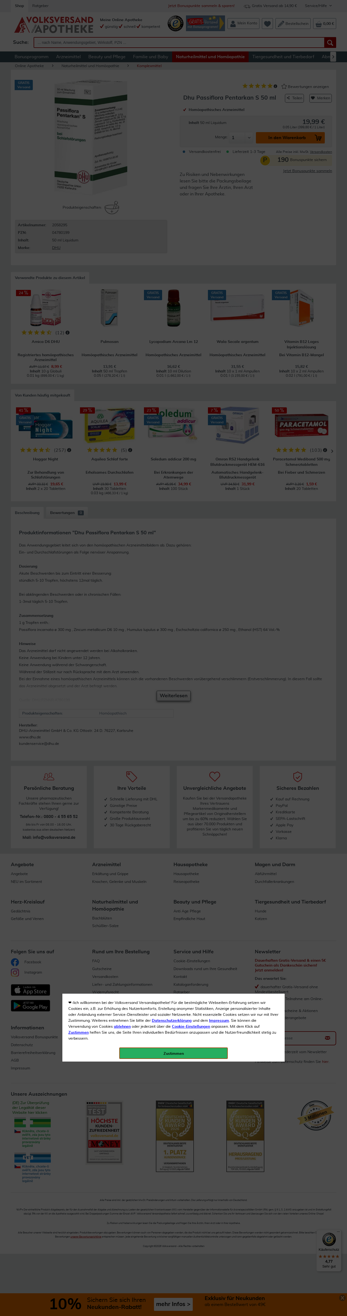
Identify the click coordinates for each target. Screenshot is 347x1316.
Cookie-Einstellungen (191, 127)
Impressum (219, 121)
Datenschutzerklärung (172, 121)
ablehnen (122, 127)
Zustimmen (78, 133)
